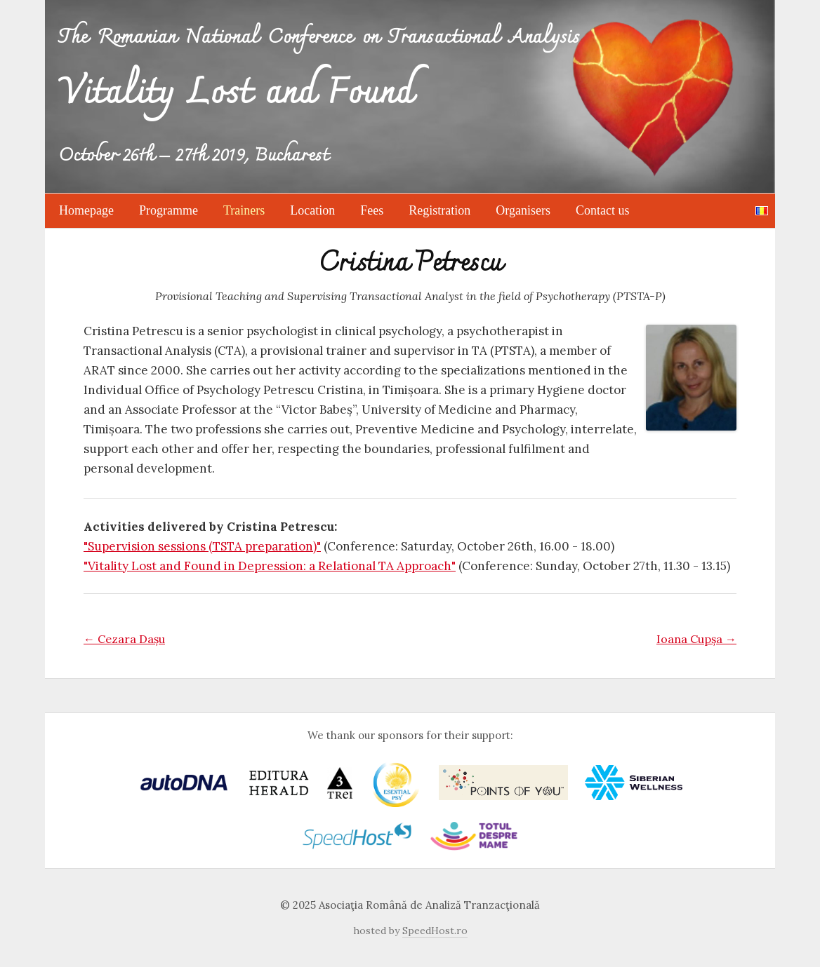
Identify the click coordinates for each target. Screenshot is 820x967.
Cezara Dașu (124, 639)
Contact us (603, 210)
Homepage (86, 210)
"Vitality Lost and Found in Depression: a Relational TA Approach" (270, 566)
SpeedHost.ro (435, 930)
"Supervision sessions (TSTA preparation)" (202, 546)
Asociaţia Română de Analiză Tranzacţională (429, 905)
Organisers (523, 210)
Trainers (244, 210)
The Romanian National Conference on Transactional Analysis (319, 80)
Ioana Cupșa (696, 639)
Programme (168, 210)
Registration (439, 210)
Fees (371, 210)
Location (312, 210)
